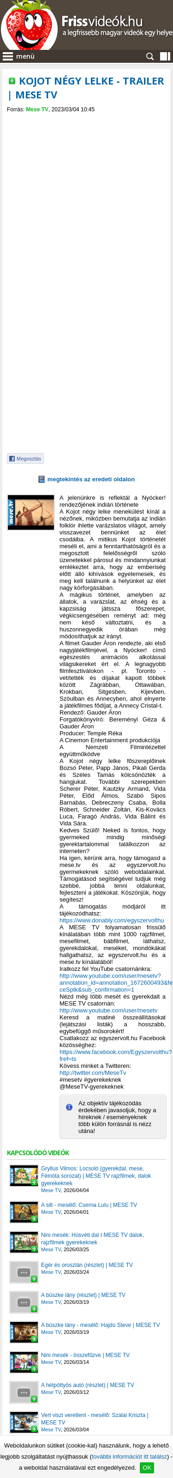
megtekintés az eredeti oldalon (91, 479)
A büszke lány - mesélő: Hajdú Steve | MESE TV (100, 1325)
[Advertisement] (86, 383)
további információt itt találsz (129, 1456)
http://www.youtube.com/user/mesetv (108, 1010)
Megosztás (29, 458)
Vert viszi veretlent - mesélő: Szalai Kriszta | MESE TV (95, 1419)
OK (147, 1467)
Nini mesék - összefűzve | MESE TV (85, 1355)
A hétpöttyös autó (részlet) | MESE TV (87, 1385)
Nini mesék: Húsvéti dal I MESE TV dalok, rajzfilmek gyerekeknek (92, 1239)
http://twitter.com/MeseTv (93, 1072)
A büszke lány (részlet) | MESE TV (83, 1295)
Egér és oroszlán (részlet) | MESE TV (87, 1265)
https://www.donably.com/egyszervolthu (112, 920)
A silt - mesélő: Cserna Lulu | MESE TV (89, 1205)
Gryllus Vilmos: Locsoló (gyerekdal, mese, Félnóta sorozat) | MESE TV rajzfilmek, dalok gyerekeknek (96, 1176)
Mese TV (37, 109)
